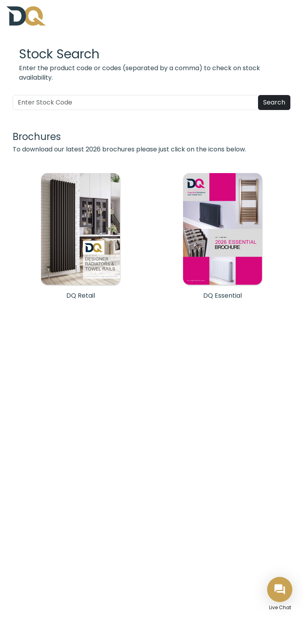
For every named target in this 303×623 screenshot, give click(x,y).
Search (274, 102)
